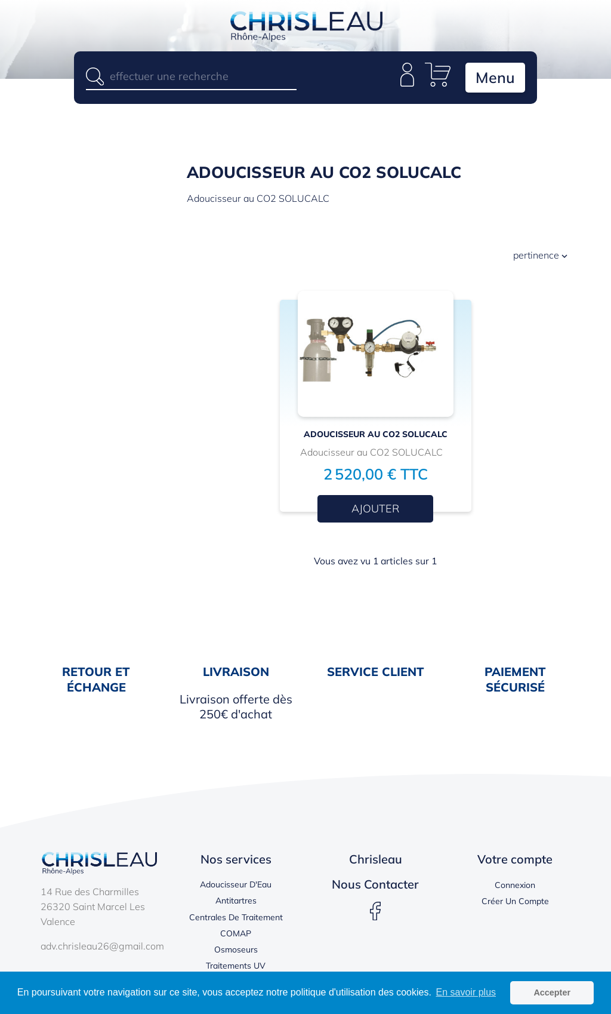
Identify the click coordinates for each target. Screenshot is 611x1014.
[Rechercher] (191, 76)
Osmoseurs (236, 949)
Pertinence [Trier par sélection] (541, 256)
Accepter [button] (551, 992)
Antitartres (236, 900)
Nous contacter (375, 884)
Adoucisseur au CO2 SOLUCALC (376, 434)
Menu (495, 77)
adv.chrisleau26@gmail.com (102, 946)
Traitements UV (236, 965)
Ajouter (375, 508)
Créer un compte (515, 901)
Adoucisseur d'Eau (235, 884)
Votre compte (515, 859)
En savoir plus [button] (466, 992)
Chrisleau (375, 859)
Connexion (515, 885)
